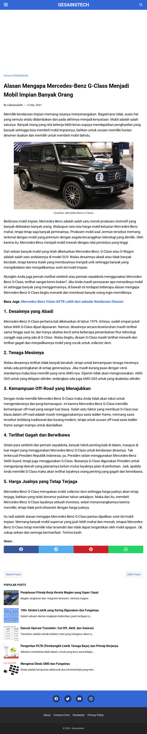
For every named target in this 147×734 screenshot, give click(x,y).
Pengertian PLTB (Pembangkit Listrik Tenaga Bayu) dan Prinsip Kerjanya (69, 646)
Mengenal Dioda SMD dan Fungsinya (45, 664)
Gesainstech (73, 5)
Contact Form (62, 715)
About (47, 715)
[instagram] (91, 698)
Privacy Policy (96, 715)
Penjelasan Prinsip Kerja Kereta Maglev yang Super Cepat (59, 592)
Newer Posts (13, 574)
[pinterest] (91, 549)
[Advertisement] (73, 41)
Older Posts (133, 574)
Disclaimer (79, 715)
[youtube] (79, 698)
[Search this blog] (141, 5)
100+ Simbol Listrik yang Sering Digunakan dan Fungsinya (60, 610)
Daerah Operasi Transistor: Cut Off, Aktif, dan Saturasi (57, 628)
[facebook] (21, 549)
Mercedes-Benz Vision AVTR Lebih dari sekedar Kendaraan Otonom (72, 302)
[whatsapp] (125, 549)
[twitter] (56, 549)
